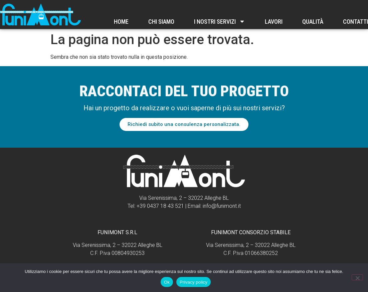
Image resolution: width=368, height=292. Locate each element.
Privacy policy (193, 282)
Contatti (355, 21)
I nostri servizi (219, 21)
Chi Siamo (161, 21)
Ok (167, 282)
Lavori (274, 21)
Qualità (312, 21)
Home (121, 21)
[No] (357, 277)
